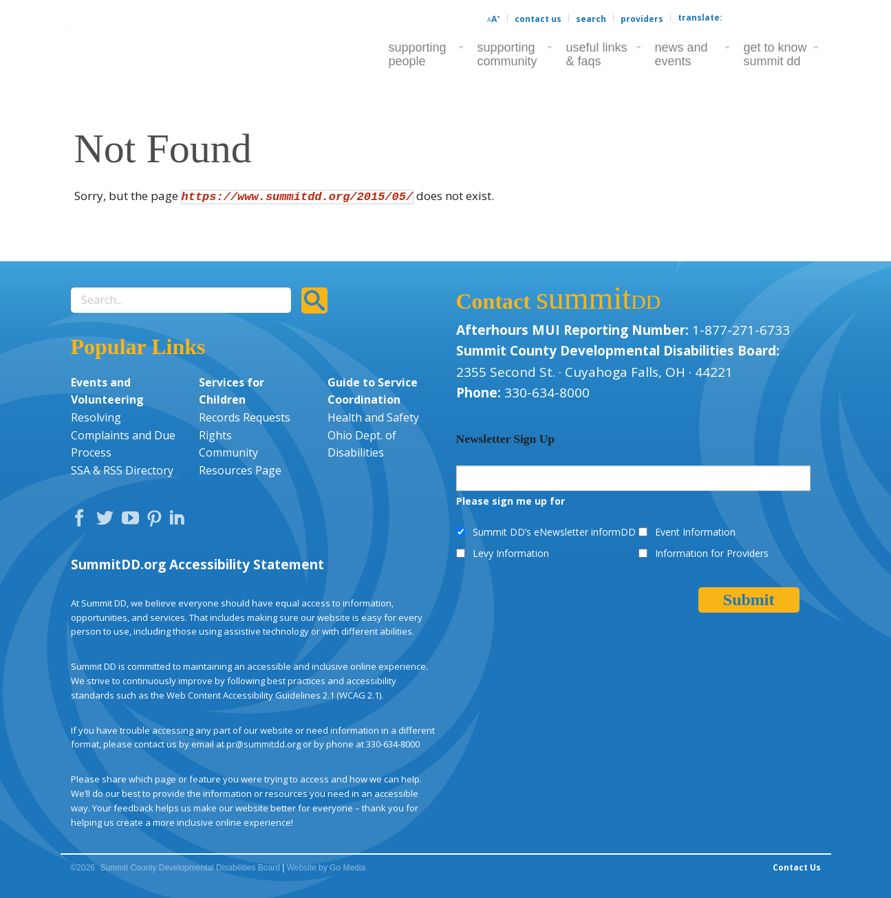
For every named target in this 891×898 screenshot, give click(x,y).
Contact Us (538, 19)
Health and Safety (373, 417)
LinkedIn (179, 521)
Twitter (108, 521)
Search (591, 19)
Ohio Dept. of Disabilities (362, 444)
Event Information (695, 531)
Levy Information (511, 553)
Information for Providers (712, 553)
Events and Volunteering (107, 391)
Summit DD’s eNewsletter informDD (554, 531)
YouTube (133, 521)
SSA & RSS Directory (122, 470)
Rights (215, 435)
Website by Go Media (326, 868)
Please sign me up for (510, 500)
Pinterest (156, 521)
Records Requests (244, 417)
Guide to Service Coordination (373, 391)
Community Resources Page (240, 461)
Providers (642, 19)
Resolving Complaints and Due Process (123, 435)
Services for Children (231, 391)
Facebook (83, 521)
